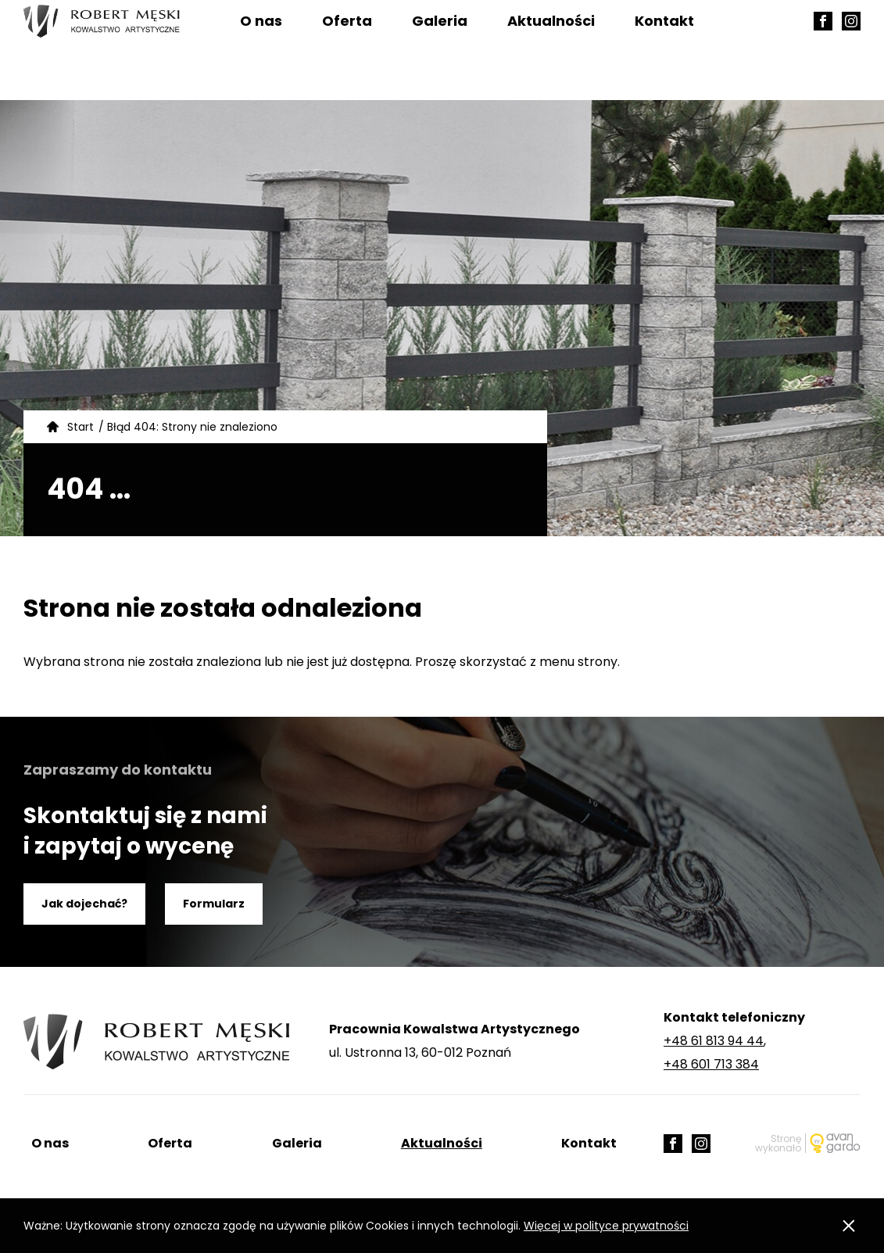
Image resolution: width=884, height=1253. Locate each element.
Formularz (214, 903)
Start (80, 426)
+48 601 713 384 (711, 1064)
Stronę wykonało (778, 1143)
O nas (261, 50)
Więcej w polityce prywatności (606, 1225)
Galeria (439, 50)
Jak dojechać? (84, 903)
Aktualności (551, 50)
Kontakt (664, 50)
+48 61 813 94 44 (714, 1041)
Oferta (347, 50)
